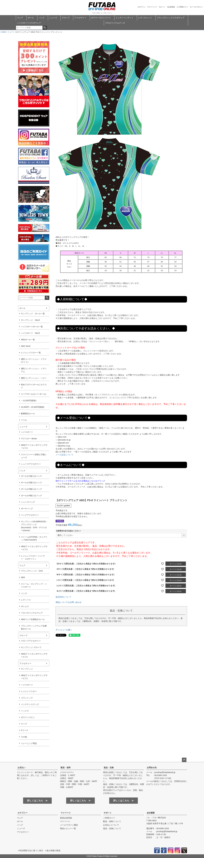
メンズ (24, 593)
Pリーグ (24, 730)
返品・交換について (112, 828)
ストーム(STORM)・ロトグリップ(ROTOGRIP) (34, 538)
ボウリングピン (28, 717)
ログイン (142, 7)
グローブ (66, 18)
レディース (26, 600)
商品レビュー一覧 (68, 828)
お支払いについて (111, 825)
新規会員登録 (66, 818)
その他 (24, 737)
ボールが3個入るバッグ (31, 489)
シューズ (53, 18)
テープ (24, 724)
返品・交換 (109, 767)
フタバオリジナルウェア (32, 613)
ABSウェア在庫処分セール (33, 619)
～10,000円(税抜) (28, 400)
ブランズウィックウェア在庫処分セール (34, 627)
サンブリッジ (27, 669)
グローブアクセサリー (31, 641)
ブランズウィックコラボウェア (171, 18)
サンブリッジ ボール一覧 (33, 313)
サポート (108, 813)
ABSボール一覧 (28, 339)
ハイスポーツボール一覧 (32, 326)
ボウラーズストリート (101, 18)
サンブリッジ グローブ (31, 647)
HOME (3, 32)
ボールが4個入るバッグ (31, 495)
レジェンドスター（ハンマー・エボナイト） (33, 557)
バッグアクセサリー (30, 515)
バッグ (41, 18)
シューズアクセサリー (31, 464)
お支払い (22, 767)
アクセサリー (80, 18)
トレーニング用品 (29, 743)
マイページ (152, 7)
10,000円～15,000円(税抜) (32, 407)
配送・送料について (112, 821)
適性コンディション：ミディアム (34, 370)
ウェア (20, 18)
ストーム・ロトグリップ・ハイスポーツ (34, 585)
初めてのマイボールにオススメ (34, 386)
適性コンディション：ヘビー (34, 378)
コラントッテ (27, 698)
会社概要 (151, 813)
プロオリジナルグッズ (115, 23)
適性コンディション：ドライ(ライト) (34, 360)
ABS (23, 577)
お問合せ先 (152, 767)
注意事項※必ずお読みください (69, 531)
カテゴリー (22, 813)
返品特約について (63, 597)
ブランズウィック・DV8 (32, 571)
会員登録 (171, 7)
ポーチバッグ (27, 508)
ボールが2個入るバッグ (31, 482)
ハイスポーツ (27, 432)
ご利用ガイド (183, 7)
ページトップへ (184, 760)
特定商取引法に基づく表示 (31, 850)
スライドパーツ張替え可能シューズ (34, 456)
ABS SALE (26, 346)
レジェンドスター (29, 691)
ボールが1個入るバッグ (31, 476)
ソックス (25, 711)
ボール (31, 18)
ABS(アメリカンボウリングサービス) (34, 446)
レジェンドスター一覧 (31, 352)
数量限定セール (28, 413)
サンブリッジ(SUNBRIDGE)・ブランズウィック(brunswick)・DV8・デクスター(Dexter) (34, 526)
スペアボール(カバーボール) (33, 394)
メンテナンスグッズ (30, 704)
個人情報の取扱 (53, 850)
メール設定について (64, 455)
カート (162, 7)
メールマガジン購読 (69, 825)
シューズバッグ (28, 502)
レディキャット (145, 18)
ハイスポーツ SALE (30, 333)
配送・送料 (66, 767)
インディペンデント (124, 18)
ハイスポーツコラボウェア (29, 23)
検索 (44, 28)
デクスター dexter (29, 438)
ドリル (24, 420)
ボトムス (25, 606)
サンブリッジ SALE (30, 320)
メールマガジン (197, 7)
